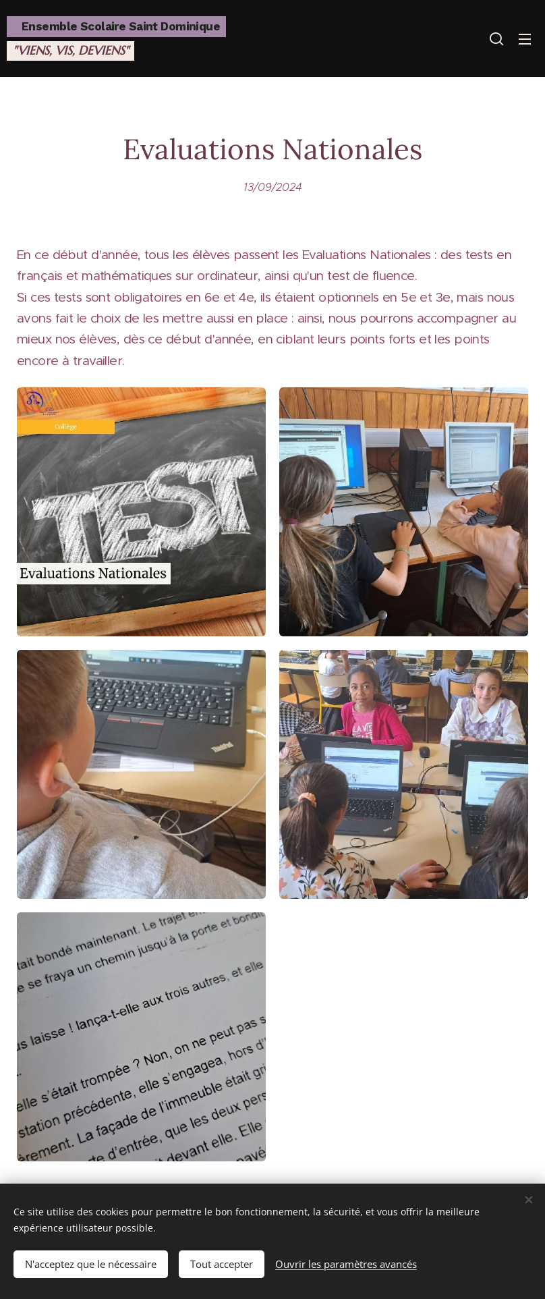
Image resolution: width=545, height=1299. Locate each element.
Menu (525, 39)
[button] (496, 38)
